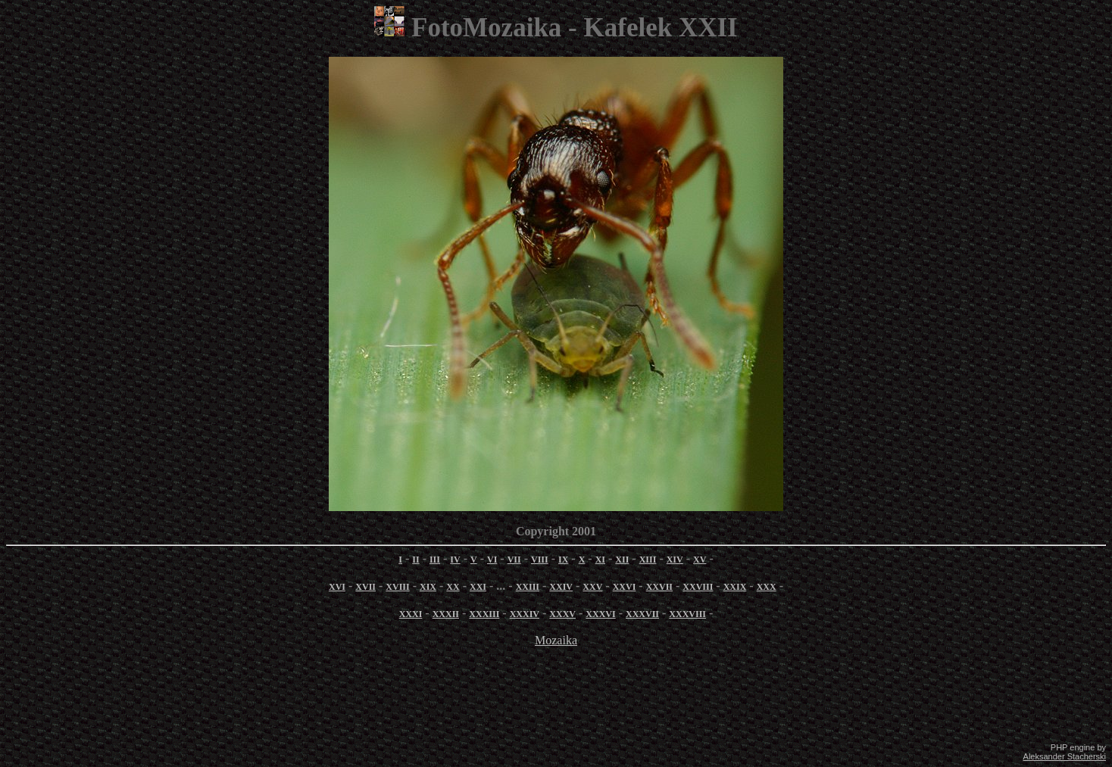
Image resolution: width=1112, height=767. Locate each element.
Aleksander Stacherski (1064, 756)
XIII (648, 559)
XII (622, 559)
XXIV (561, 586)
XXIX (735, 586)
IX (563, 559)
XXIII (527, 586)
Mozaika (556, 640)
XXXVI (600, 614)
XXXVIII (687, 614)
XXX (766, 586)
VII (514, 559)
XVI (337, 586)
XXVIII (698, 586)
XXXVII (642, 614)
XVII (365, 586)
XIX (428, 586)
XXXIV (524, 614)
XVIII (397, 586)
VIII (539, 559)
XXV (592, 586)
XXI (478, 586)
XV (699, 559)
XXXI (411, 614)
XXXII (446, 614)
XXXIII (484, 614)
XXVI (624, 586)
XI (600, 559)
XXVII (659, 586)
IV (455, 559)
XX (452, 586)
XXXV (562, 614)
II (415, 559)
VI (492, 559)
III (434, 559)
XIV (675, 559)
